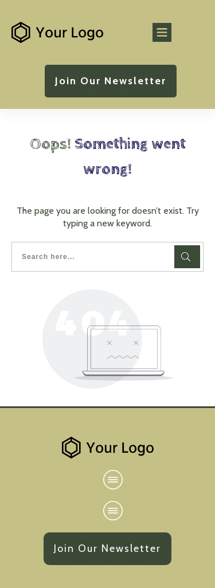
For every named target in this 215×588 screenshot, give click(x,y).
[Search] (187, 256)
